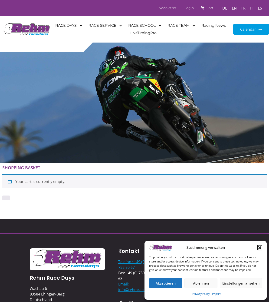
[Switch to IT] (252, 8)
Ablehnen (201, 283)
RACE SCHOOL (145, 25)
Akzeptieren (166, 283)
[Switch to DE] (225, 8)
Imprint (216, 294)
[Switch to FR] (243, 8)
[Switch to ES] (260, 8)
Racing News (213, 25)
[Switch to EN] (234, 8)
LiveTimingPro (143, 33)
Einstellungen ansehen (240, 283)
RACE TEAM (181, 25)
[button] (259, 247)
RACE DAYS (69, 25)
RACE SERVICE (105, 25)
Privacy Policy (201, 294)
